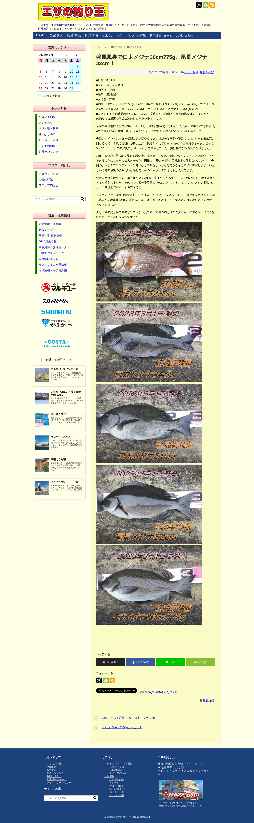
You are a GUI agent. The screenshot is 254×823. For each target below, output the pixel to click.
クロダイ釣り (47, 116)
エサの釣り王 (54, 763)
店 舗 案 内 (56, 35)
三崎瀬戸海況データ (51, 253)
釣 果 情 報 (91, 35)
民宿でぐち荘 (58, 459)
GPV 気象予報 (48, 241)
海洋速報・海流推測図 (53, 270)
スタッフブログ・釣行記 (118, 763)
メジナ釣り (191, 72)
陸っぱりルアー (48, 134)
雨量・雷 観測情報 (50, 235)
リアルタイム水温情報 (53, 264)
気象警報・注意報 (50, 223)
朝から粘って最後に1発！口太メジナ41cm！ (126, 718)
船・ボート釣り (48, 140)
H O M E (40, 35)
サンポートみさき (61, 436)
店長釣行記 (207, 72)
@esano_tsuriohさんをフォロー (160, 692)
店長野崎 (208, 700)
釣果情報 (109, 776)
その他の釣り (47, 145)
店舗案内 (52, 766)
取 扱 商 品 (74, 35)
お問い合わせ (184, 35)
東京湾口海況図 (48, 258)
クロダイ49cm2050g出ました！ (118, 728)
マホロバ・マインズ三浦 (64, 369)
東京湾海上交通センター (54, 247)
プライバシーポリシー (59, 782)
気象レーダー (47, 229)
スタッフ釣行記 (48, 185)
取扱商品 (52, 770)
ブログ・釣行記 (136, 35)
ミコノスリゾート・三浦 (64, 482)
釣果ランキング (112, 35)
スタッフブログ (48, 173)
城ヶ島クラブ (58, 414)
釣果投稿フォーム (161, 35)
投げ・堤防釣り (48, 128)
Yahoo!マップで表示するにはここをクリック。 (181, 806)
